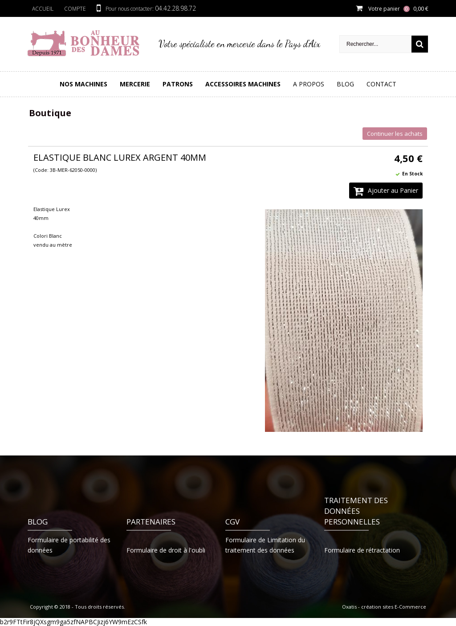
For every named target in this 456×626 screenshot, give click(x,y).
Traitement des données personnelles (356, 511)
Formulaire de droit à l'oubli (165, 550)
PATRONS (178, 84)
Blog (345, 84)
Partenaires (150, 521)
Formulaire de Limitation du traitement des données (265, 545)
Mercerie (135, 84)
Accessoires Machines (243, 84)
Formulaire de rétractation (362, 550)
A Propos (308, 84)
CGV (232, 521)
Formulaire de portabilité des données (69, 545)
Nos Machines (83, 84)
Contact (381, 84)
